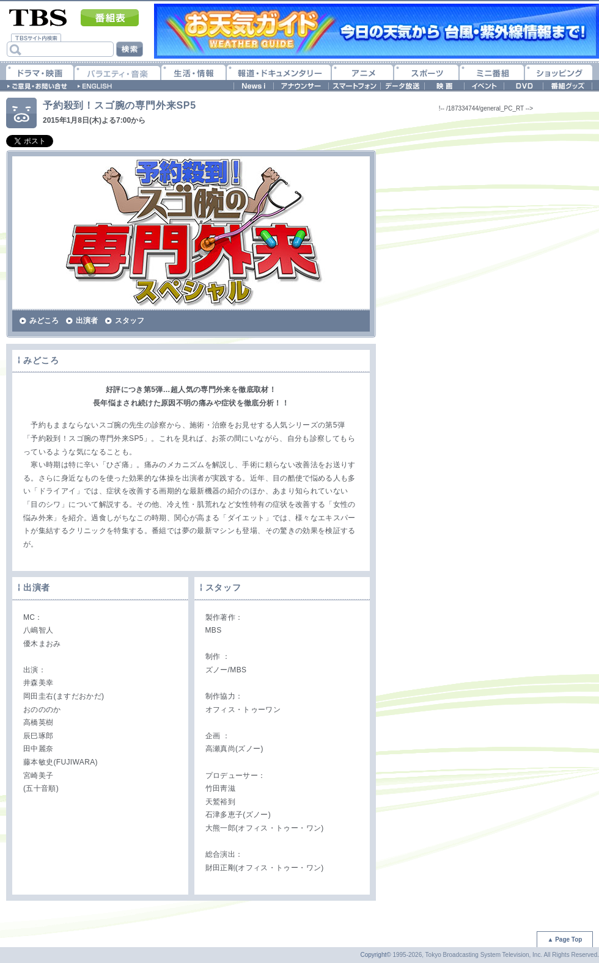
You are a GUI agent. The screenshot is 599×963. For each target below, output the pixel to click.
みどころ (44, 320)
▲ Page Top (565, 939)
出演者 (87, 320)
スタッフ (129, 320)
